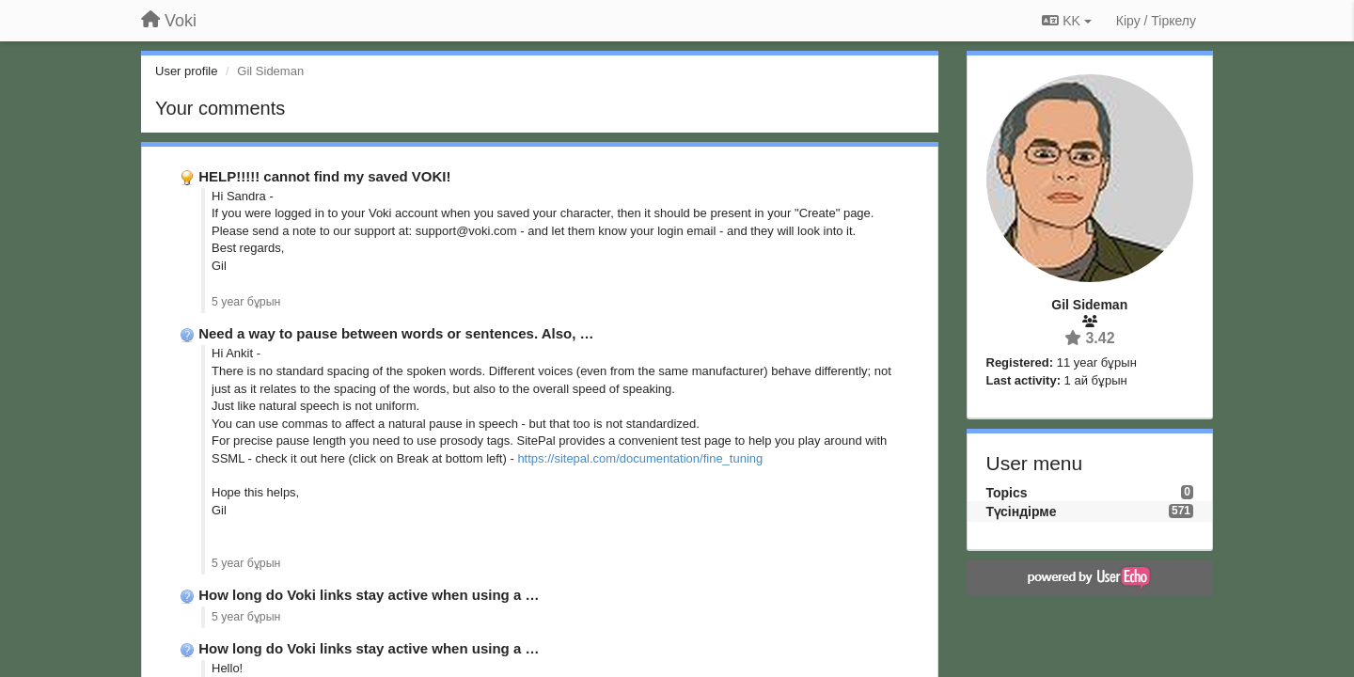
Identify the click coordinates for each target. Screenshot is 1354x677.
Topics (1007, 492)
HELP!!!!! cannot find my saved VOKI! (324, 176)
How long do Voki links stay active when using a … (368, 595)
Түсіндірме (1021, 511)
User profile (186, 71)
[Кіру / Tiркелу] (1156, 21)
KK (1066, 20)
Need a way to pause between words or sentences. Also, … (395, 333)
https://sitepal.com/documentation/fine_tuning (640, 458)
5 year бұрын (246, 301)
